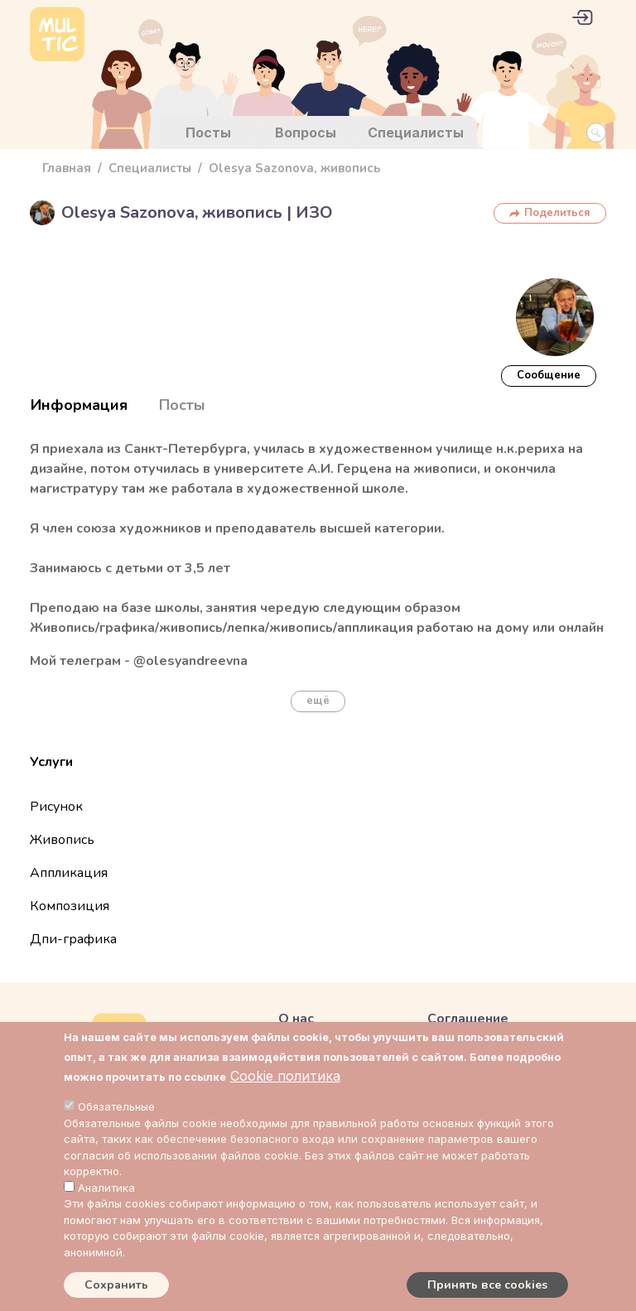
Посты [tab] (182, 405)
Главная (66, 168)
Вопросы (305, 132)
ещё (318, 700)
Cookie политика (285, 1076)
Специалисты (416, 132)
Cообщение (549, 375)
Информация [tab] (79, 405)
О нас (296, 1019)
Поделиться (557, 212)
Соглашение (467, 1019)
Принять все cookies (487, 1285)
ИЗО (314, 212)
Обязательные (116, 1106)
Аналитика (106, 1187)
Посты (208, 132)
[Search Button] (596, 132)
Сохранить (116, 1285)
